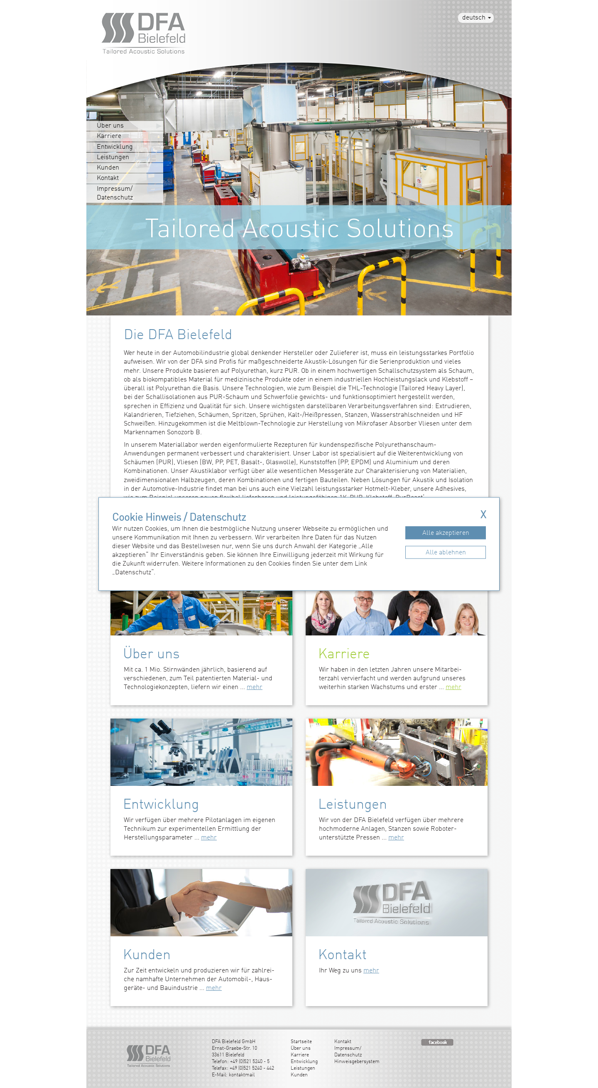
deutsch (473, 18)
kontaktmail (242, 1075)
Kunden (108, 168)
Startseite (301, 1041)
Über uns (110, 126)
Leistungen (113, 157)
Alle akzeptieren (445, 532)
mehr (254, 687)
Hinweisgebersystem (357, 1061)
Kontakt (108, 178)
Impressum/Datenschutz (115, 193)
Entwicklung (115, 147)
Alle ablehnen (446, 552)
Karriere (109, 136)
